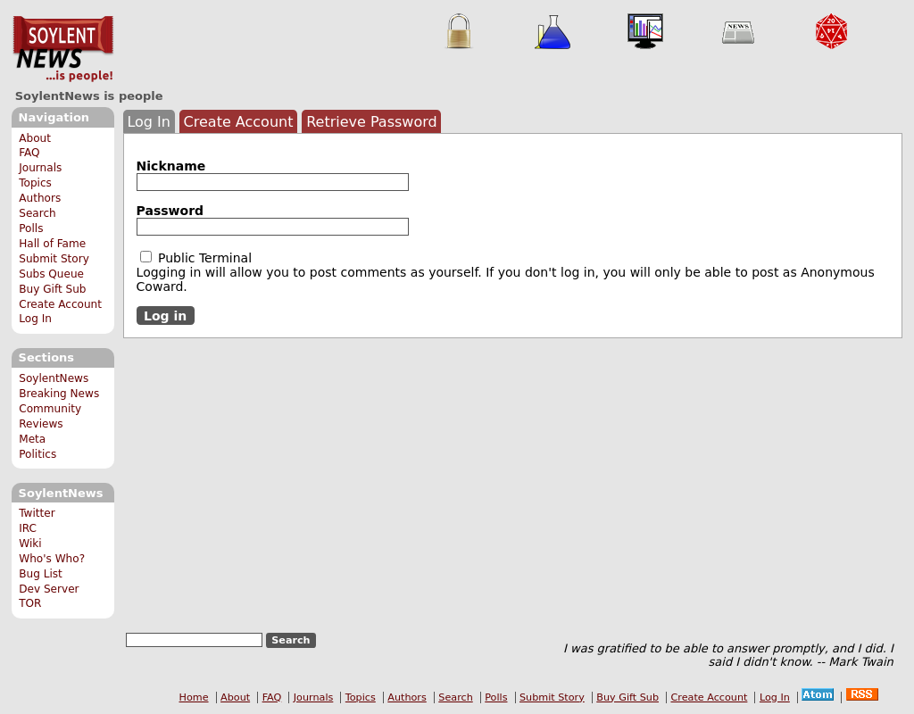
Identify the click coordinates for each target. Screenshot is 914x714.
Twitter (36, 513)
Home (194, 697)
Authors (40, 198)
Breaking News (59, 393)
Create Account (60, 304)
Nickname (171, 166)
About (35, 138)
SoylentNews (63, 49)
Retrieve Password (371, 121)
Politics (37, 454)
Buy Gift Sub (52, 289)
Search (37, 213)
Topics (35, 183)
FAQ (29, 152)
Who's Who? (52, 558)
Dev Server (49, 589)
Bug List (40, 574)
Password (170, 210)
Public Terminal (196, 258)
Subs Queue (51, 274)
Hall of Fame (52, 243)
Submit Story (54, 259)
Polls (31, 228)
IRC (28, 528)
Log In (35, 318)
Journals (40, 168)
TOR (30, 603)
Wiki (30, 543)
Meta (32, 439)
